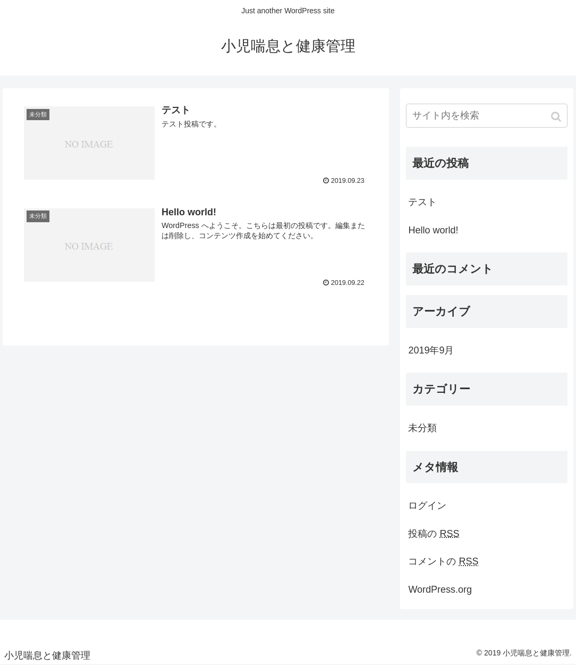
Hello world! (433, 230)
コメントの (443, 561)
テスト (422, 202)
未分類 (422, 428)
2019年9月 (431, 350)
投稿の (433, 533)
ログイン (427, 505)
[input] (486, 116)
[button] (557, 117)
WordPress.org (440, 589)
